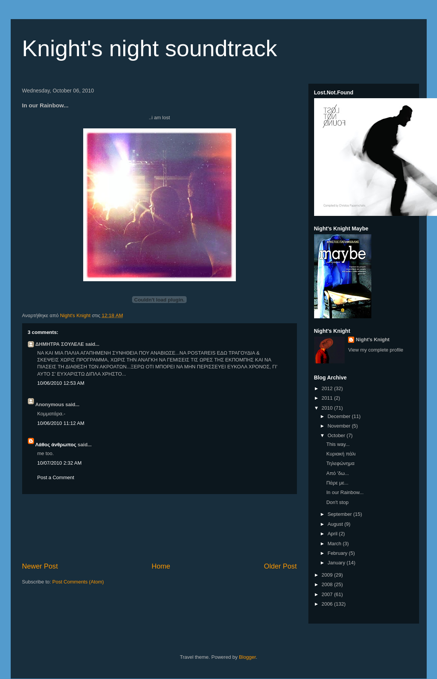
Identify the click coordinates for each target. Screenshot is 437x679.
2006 (328, 604)
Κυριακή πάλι (341, 454)
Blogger (247, 657)
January (337, 563)
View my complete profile (375, 350)
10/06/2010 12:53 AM (61, 383)
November (339, 426)
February (338, 553)
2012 (328, 388)
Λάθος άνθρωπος (55, 444)
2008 (328, 584)
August (335, 524)
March (335, 543)
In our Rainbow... (345, 492)
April (333, 533)
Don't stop (337, 502)
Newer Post (40, 566)
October (337, 435)
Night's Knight (372, 339)
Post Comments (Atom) (78, 582)
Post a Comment (55, 477)
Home (161, 566)
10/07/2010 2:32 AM (59, 463)
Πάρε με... (337, 483)
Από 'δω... (337, 473)
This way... (338, 444)
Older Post (280, 566)
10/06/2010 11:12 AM (61, 423)
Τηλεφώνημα (340, 463)
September (340, 514)
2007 (328, 594)
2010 (328, 408)
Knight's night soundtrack (149, 48)
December (339, 416)
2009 (328, 575)
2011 (328, 398)
